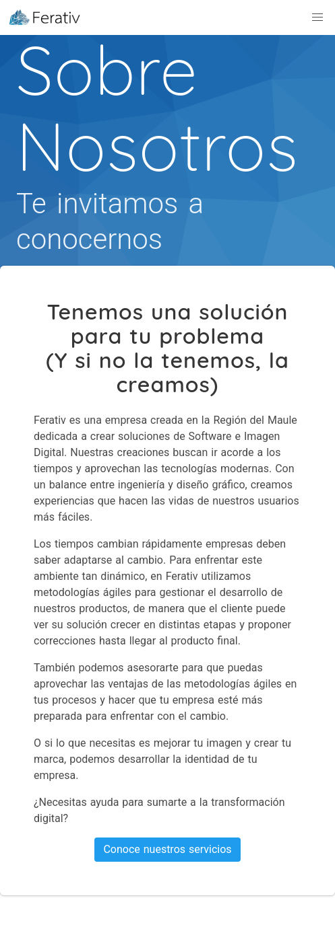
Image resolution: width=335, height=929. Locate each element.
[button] (317, 17)
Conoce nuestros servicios (167, 849)
